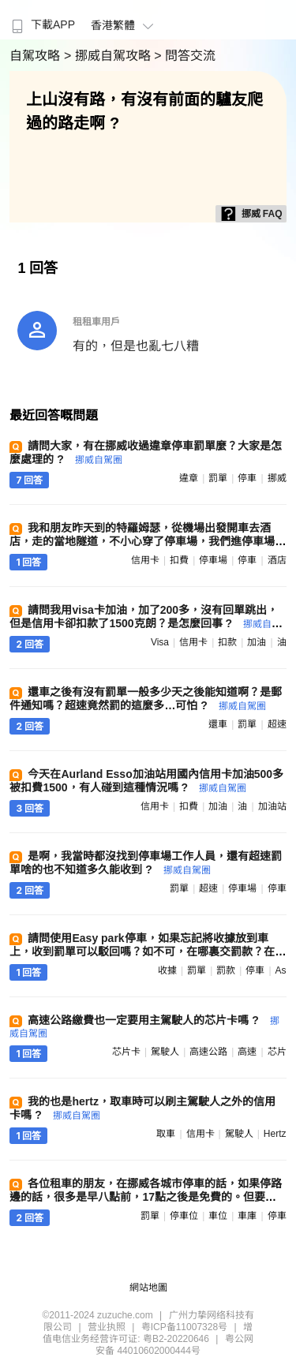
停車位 (184, 1215)
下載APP (41, 24)
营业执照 (107, 1327)
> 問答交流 (184, 55)
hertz (275, 1133)
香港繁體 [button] (124, 25)
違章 (188, 478)
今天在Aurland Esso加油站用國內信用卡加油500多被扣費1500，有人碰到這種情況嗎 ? (146, 781)
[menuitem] (41, 19)
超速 (277, 724)
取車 (165, 1133)
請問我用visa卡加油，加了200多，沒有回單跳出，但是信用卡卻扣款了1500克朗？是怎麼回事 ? (144, 623)
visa (160, 642)
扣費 (179, 560)
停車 (247, 478)
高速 (247, 1051)
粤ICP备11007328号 (184, 1327)
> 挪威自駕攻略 (109, 55)
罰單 (217, 478)
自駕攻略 (36, 55)
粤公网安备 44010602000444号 (174, 1344)
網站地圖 (148, 1287)
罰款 (225, 970)
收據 (167, 970)
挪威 (277, 478)
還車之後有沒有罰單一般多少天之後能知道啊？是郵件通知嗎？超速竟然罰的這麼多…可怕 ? (145, 699)
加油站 (272, 806)
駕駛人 (165, 1051)
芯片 (277, 1051)
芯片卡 (126, 1051)
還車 (217, 724)
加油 (256, 642)
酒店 (277, 560)
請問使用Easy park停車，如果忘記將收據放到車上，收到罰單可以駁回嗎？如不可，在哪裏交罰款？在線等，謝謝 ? (147, 951)
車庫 (247, 1215)
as (281, 970)
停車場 (213, 560)
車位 (217, 1215)
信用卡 (145, 560)
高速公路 (208, 1051)
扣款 (227, 642)
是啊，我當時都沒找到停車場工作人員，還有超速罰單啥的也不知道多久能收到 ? (145, 863)
